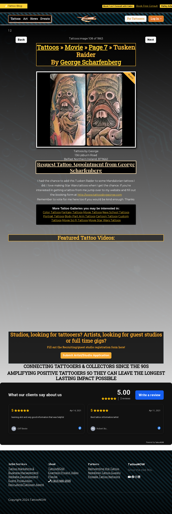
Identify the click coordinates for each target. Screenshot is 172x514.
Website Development (23, 476)
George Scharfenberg (90, 62)
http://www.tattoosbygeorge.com (100, 194)
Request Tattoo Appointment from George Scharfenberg (86, 167)
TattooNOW (56, 468)
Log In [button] (155, 18)
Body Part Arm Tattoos (80, 216)
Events (45, 18)
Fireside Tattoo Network (104, 476)
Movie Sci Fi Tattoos (75, 220)
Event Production (20, 480)
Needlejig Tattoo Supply (104, 472)
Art (25, 18)
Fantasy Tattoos (72, 212)
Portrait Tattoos (53, 216)
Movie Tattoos (92, 212)
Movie (74, 47)
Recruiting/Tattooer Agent (26, 484)
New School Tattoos (115, 212)
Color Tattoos (52, 212)
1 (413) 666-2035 (59, 481)
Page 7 (98, 47)
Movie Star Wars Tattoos (104, 220)
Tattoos (15, 18)
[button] (135, 19)
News (34, 18)
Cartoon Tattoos (107, 216)
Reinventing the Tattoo (103, 468)
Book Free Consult (149, 5)
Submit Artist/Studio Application (86, 355)
